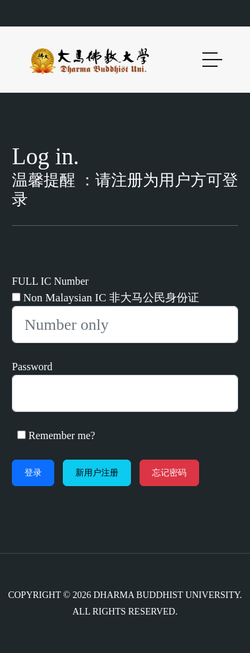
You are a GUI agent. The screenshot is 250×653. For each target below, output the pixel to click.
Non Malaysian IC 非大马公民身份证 (111, 297)
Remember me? (61, 435)
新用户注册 (96, 472)
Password (32, 366)
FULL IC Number (50, 281)
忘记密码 (169, 472)
